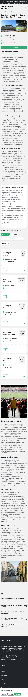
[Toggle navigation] (25, 7)
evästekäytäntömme (18, 690)
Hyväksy (18, 694)
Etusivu (3, 671)
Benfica (8, 440)
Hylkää (11, 694)
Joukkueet (4, 675)
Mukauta (4, 694)
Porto (2, 440)
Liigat (2, 679)
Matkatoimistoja (5, 684)
